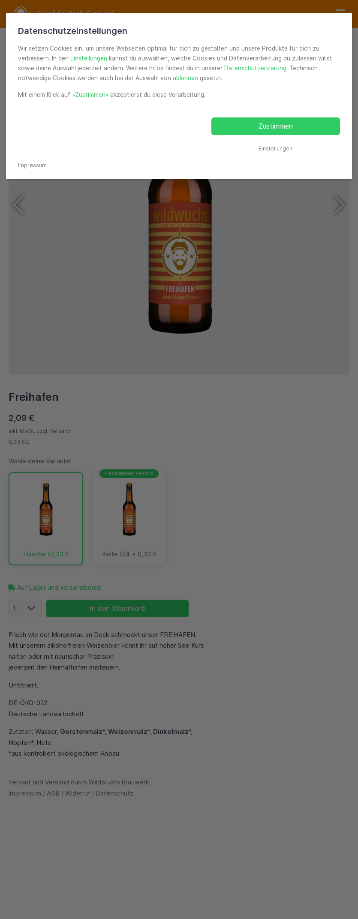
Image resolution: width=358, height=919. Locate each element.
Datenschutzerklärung (255, 68)
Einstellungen (88, 58)
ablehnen (185, 78)
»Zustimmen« (90, 94)
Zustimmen (276, 126)
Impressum (32, 165)
